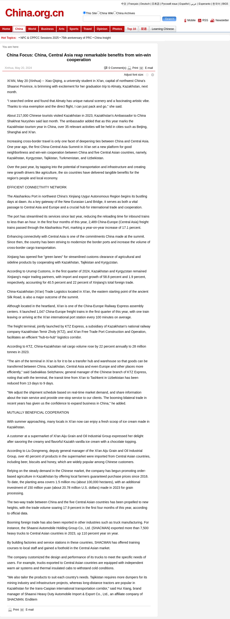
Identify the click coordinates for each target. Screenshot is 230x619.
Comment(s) (118, 68)
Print (135, 68)
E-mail (149, 68)
